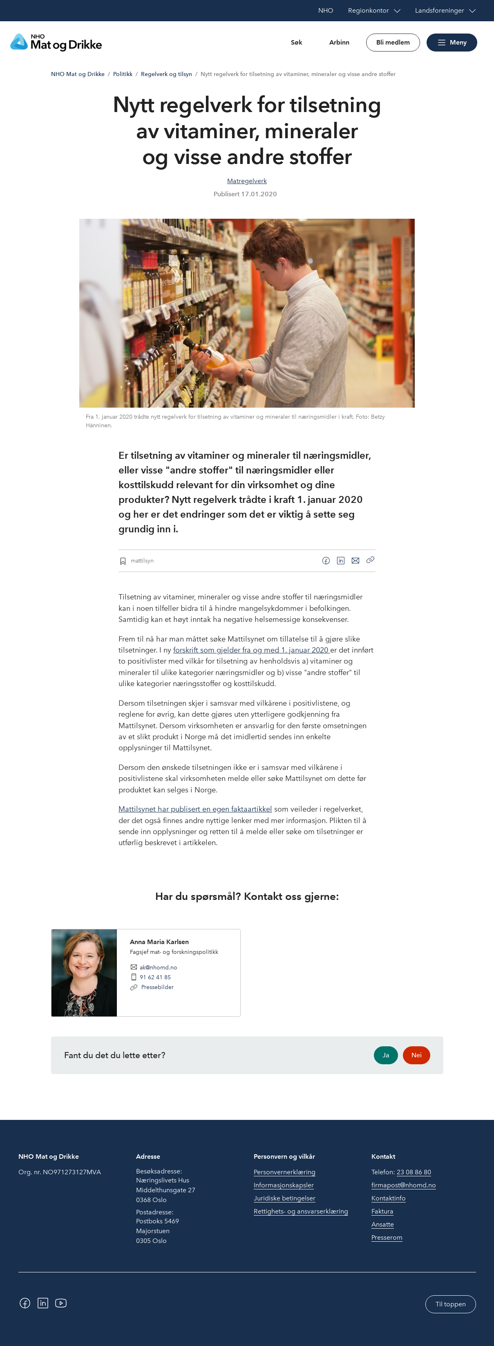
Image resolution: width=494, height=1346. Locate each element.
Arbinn (339, 42)
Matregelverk (247, 181)
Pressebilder (157, 987)
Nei (416, 1055)
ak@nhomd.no (158, 967)
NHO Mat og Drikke (78, 74)
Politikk (122, 74)
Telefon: (401, 1172)
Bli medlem (393, 42)
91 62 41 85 (155, 977)
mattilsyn (142, 560)
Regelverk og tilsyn (166, 74)
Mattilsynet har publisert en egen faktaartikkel (195, 809)
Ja (385, 1055)
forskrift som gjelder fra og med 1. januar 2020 (251, 650)
